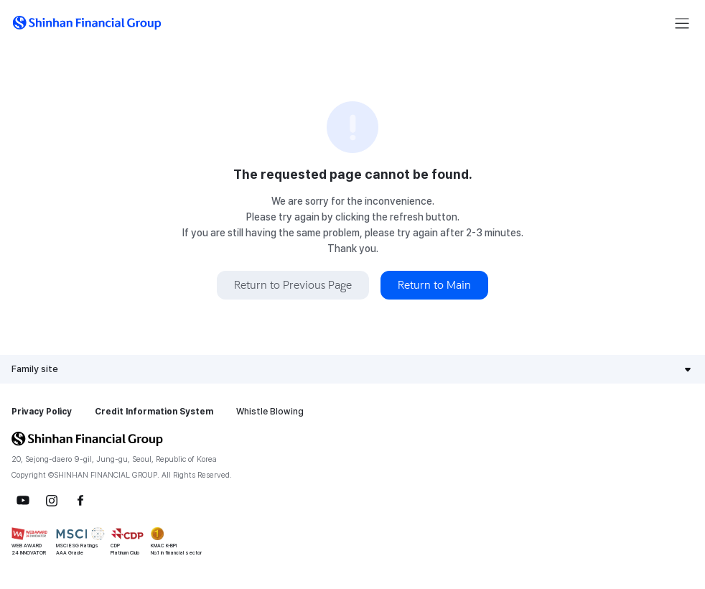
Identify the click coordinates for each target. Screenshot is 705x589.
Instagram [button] (51, 500)
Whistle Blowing (270, 412)
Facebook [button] (80, 500)
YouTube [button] (22, 500)
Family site (34, 368)
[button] (86, 23)
